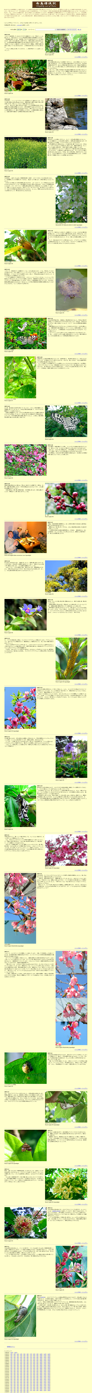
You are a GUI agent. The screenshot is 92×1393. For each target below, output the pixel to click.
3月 (18, 1354)
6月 (27, 1354)
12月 (15, 1352)
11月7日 (43, 1297)
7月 (31, 1354)
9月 (37, 1354)
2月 (14, 1354)
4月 (21, 1354)
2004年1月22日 (56, 1211)
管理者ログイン (11, 1346)
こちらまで (19, 25)
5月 (24, 1354)
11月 (11, 1352)
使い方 (79, 29)
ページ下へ (85, 57)
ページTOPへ (78, 57)
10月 (41, 1354)
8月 (34, 1354)
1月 (11, 1354)
